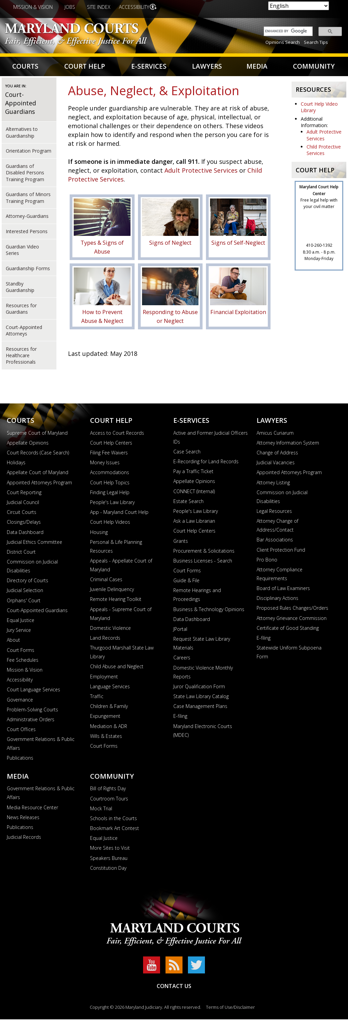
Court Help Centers (111, 443)
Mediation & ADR (108, 727)
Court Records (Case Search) (38, 453)
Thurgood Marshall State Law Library (122, 653)
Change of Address (277, 453)
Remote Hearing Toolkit (115, 600)
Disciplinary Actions (277, 599)
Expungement (105, 717)
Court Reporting (24, 493)
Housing (99, 533)
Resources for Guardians (21, 309)
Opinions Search (282, 42)
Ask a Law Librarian (194, 522)
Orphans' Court (23, 601)
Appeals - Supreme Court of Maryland (121, 614)
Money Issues (105, 463)
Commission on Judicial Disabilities (32, 567)
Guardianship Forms (28, 269)
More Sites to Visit (110, 849)
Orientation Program (28, 152)
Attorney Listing (273, 483)
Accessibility (135, 7)
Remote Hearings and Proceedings (197, 595)
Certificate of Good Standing (288, 628)
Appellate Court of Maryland (37, 473)
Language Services (110, 687)
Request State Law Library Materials (201, 644)
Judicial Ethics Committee (34, 542)
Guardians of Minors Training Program (28, 198)
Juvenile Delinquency (112, 590)
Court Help (85, 66)
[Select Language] (298, 5)
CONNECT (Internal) (194, 492)
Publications (20, 759)
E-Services (149, 66)
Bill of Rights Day (108, 789)
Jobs (70, 7)
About (13, 641)
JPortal (180, 630)
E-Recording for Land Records (206, 462)
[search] (286, 31)
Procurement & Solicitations (203, 551)
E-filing (180, 717)
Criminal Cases (106, 580)
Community (313, 66)
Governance (20, 700)
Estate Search (188, 502)
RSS (174, 965)
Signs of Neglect (170, 243)
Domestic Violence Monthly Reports (203, 672)
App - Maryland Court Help (119, 513)
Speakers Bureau (108, 858)
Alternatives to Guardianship (22, 133)
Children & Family (109, 707)
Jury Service (19, 631)
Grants (180, 541)
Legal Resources (274, 512)
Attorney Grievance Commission (292, 619)
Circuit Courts (21, 513)
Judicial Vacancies (276, 463)
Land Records (105, 639)
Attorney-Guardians (27, 217)
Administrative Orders (30, 720)
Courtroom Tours (109, 799)
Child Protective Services (324, 150)
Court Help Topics (109, 483)
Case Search (187, 452)
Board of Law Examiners (283, 589)
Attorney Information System (288, 443)
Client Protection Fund (281, 550)
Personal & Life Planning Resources (116, 547)
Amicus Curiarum (275, 433)
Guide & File (186, 581)
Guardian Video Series (22, 250)
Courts (25, 66)
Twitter (196, 965)
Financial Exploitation (238, 312)
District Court (21, 553)
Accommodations (109, 473)
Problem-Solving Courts (32, 710)
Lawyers (206, 66)
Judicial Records (24, 838)
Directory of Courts (27, 581)
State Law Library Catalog (201, 697)
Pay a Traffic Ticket (193, 472)
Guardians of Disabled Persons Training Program (25, 174)
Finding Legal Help (109, 493)
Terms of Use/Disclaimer (230, 1008)
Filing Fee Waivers (109, 453)
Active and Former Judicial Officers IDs (210, 438)
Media (256, 66)
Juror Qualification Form (199, 687)
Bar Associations (275, 540)
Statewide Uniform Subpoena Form (289, 653)
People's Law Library (112, 503)
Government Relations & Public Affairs (40, 744)
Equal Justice (20, 621)
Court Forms (20, 650)
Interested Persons (27, 232)
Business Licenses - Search (202, 561)
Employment (104, 677)
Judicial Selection (25, 591)
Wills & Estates (106, 736)
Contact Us (174, 986)
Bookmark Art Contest (114, 829)
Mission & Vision (33, 7)
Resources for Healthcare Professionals (21, 356)
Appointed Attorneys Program (39, 483)
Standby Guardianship (20, 287)
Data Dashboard (25, 533)
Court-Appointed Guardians (20, 104)
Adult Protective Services (201, 171)
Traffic (96, 697)
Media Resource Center (32, 808)
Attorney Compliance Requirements (279, 575)
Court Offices (21, 730)
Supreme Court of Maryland (37, 433)
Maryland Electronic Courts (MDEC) (202, 731)
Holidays (16, 463)
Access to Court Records (117, 433)
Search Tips (316, 42)
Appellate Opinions (28, 443)
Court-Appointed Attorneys (24, 331)
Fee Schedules (22, 660)
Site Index (98, 7)
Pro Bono (267, 560)
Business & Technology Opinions (208, 610)
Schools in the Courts (113, 819)
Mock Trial (101, 809)
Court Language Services (33, 690)
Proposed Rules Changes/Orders (292, 609)
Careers (181, 658)
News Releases (23, 818)
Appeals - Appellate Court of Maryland (121, 566)
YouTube (151, 965)
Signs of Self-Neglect (238, 243)
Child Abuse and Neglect (116, 667)
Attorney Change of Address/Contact (277, 526)
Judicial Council (23, 503)
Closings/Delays (24, 523)
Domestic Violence (110, 628)
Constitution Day (108, 868)
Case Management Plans (200, 707)
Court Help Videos (110, 523)
